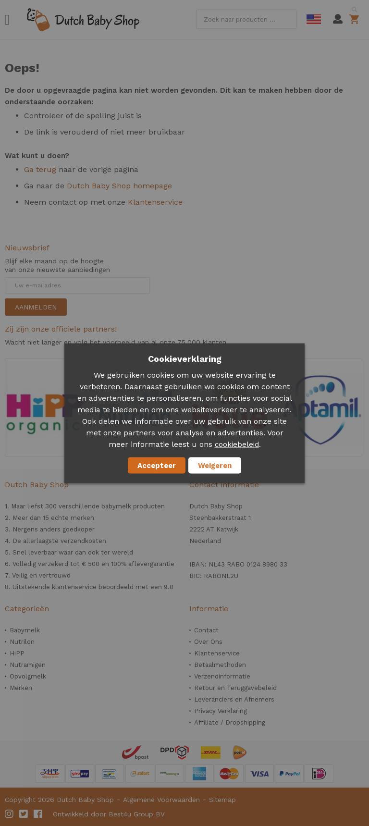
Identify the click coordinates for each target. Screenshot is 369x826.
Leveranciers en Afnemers (234, 699)
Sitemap (222, 799)
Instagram (9, 814)
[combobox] (246, 19)
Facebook (38, 814)
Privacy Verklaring (220, 711)
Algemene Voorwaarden (161, 799)
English (314, 19)
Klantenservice (155, 202)
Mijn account (337, 19)
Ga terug (40, 169)
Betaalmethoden (220, 664)
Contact (206, 630)
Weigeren (215, 465)
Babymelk (25, 630)
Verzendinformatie (222, 676)
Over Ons (208, 641)
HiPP (17, 653)
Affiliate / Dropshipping (229, 722)
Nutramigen (28, 664)
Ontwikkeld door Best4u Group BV (109, 814)
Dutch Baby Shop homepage (119, 185)
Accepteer (156, 465)
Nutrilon (22, 641)
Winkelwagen (355, 19)
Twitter (24, 814)
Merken (21, 687)
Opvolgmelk (28, 676)
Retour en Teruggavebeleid (235, 687)
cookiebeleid (237, 444)
